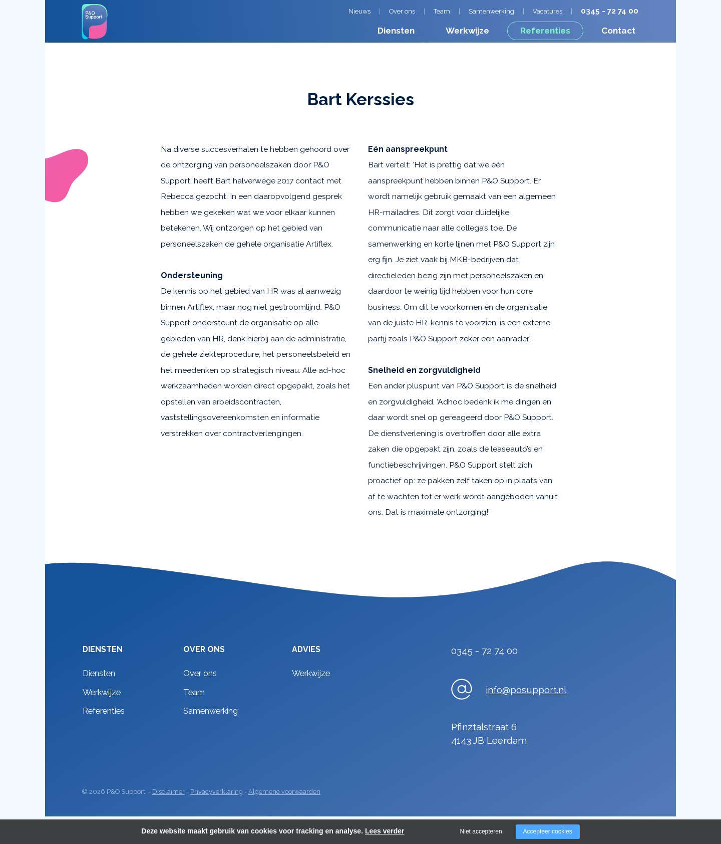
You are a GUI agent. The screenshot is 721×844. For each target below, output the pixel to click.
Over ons (402, 11)
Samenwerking (491, 11)
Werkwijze (467, 31)
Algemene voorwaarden (284, 791)
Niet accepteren (481, 831)
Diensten (396, 31)
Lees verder (385, 831)
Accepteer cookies (547, 831)
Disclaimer (168, 791)
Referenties (545, 31)
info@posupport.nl (526, 689)
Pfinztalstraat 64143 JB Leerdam (489, 733)
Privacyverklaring (216, 791)
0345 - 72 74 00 (609, 11)
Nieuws (359, 11)
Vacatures (547, 11)
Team (442, 11)
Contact (618, 31)
